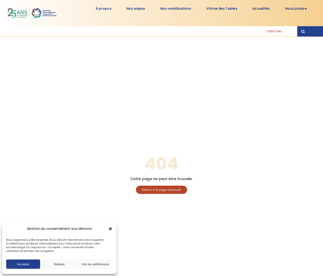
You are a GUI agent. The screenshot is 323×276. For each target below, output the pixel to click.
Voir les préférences (95, 264)
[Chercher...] (159, 31)
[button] (110, 229)
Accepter (23, 264)
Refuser (59, 264)
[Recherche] (310, 31)
